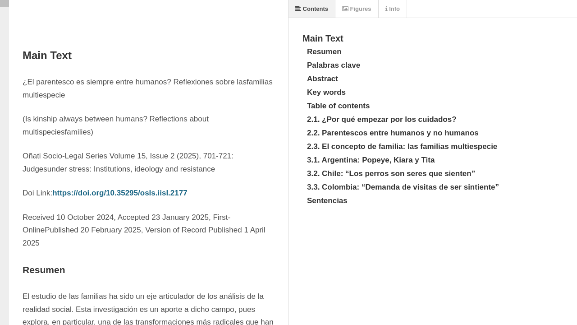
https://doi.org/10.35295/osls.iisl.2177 (120, 193)
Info (392, 8)
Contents (311, 8)
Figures (356, 8)
